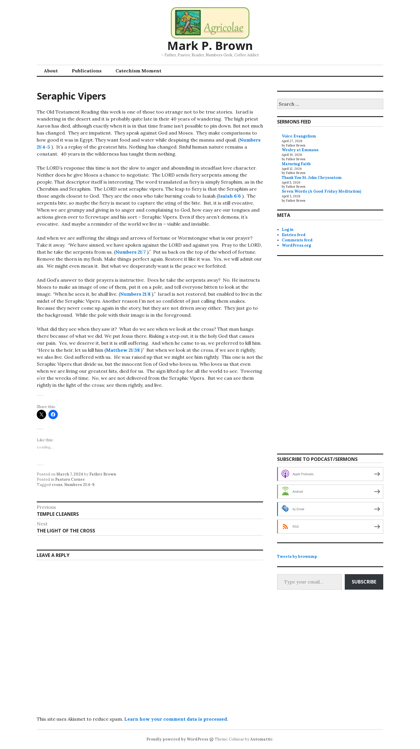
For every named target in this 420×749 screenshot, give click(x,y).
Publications (87, 71)
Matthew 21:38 (123, 350)
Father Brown (102, 474)
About (51, 71)
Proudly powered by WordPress (177, 739)
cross (57, 484)
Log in (287, 229)
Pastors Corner (70, 479)
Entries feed (294, 234)
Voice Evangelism (299, 136)
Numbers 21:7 (131, 252)
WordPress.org (296, 245)
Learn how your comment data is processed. (176, 719)
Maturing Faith (296, 163)
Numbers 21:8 (135, 294)
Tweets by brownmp (297, 556)
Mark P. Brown (210, 45)
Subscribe (364, 582)
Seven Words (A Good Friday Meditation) (321, 191)
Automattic (261, 739)
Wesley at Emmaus (300, 149)
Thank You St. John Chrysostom (312, 177)
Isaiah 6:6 (229, 196)
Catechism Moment (138, 71)
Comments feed (297, 240)
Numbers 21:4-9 (79, 484)
